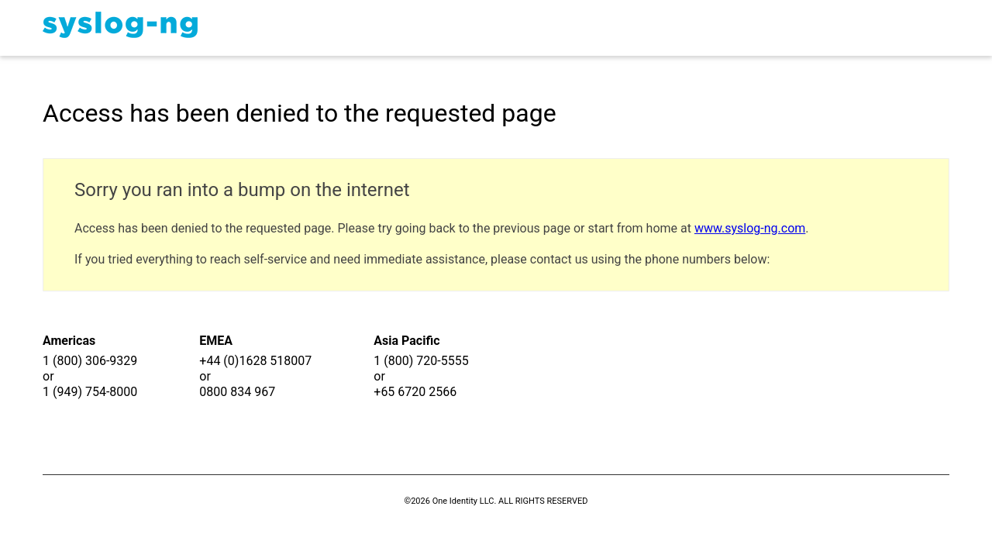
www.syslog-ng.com (749, 228)
